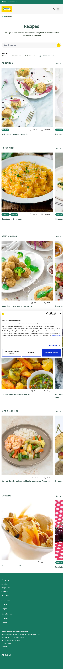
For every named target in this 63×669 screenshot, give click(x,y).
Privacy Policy (56, 335)
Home (4, 17)
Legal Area (5, 595)
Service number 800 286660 (11, 640)
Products (4, 605)
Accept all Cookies (51, 352)
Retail (4, 2)
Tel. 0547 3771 (6, 637)
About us (5, 584)
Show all (58, 63)
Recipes (4, 609)
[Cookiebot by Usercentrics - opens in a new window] (47, 313)
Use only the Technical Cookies (11, 353)
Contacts (5, 591)
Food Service (12, 2)
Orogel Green (6, 588)
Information (53, 345)
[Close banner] (60, 313)
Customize (31, 352)
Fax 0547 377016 (18, 637)
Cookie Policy (9, 338)
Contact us (6, 646)
